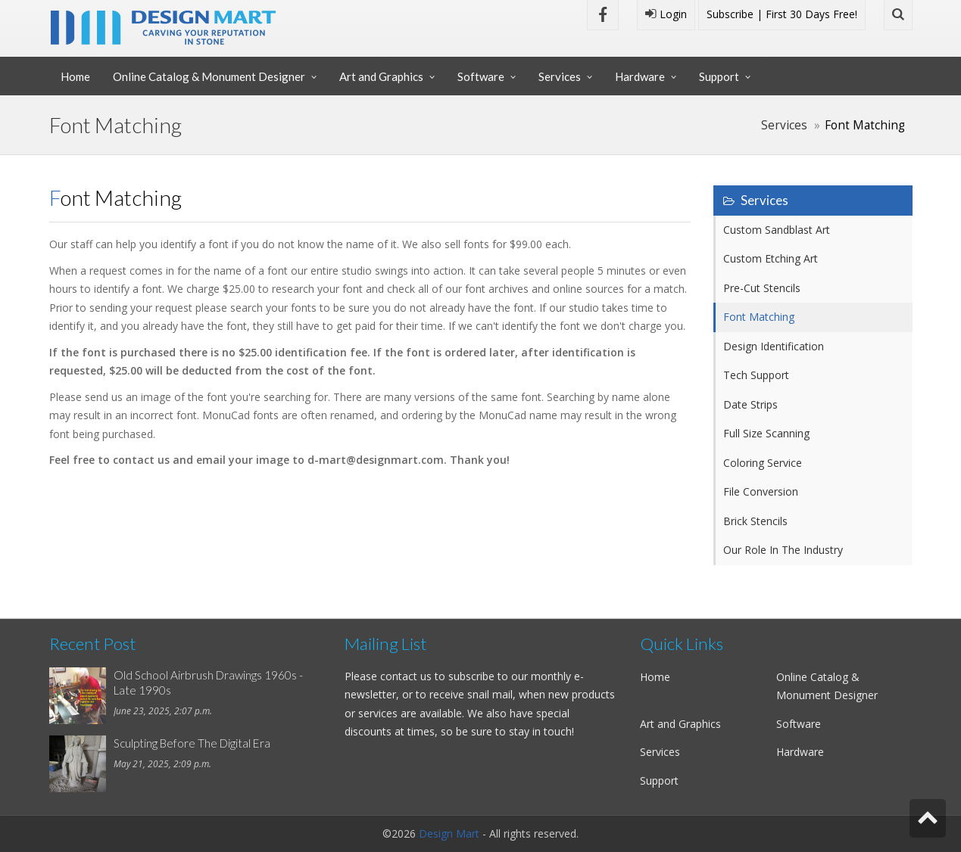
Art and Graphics (381, 76)
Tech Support (756, 375)
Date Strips (750, 404)
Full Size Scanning (766, 433)
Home (75, 76)
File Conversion (760, 491)
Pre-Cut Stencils (761, 288)
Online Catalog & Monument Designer (209, 76)
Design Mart (449, 833)
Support (719, 76)
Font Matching (758, 316)
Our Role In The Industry (783, 550)
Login (666, 14)
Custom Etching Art (770, 258)
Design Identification (773, 346)
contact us (406, 676)
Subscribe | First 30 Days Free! (782, 14)
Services (559, 76)
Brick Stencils (755, 521)
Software (480, 76)
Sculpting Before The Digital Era (192, 743)
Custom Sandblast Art (776, 229)
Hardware (640, 76)
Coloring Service (762, 463)
